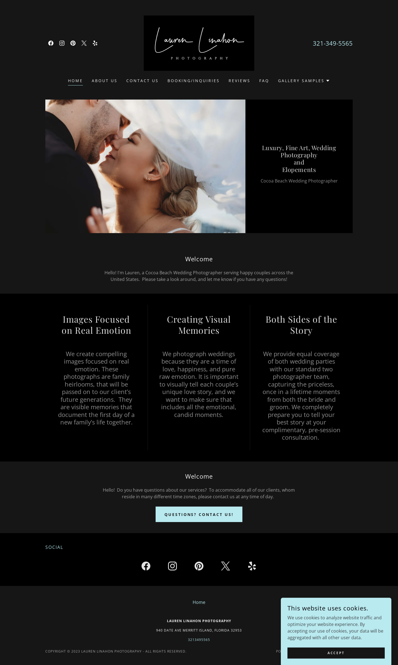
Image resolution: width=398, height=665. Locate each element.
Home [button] (199, 602)
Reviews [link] (239, 80)
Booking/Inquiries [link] (193, 80)
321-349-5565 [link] (333, 43)
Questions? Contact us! (199, 514)
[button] (304, 80)
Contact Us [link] (142, 80)
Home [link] (75, 80)
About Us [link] (104, 80)
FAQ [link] (264, 80)
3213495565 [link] (199, 639)
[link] (50, 43)
